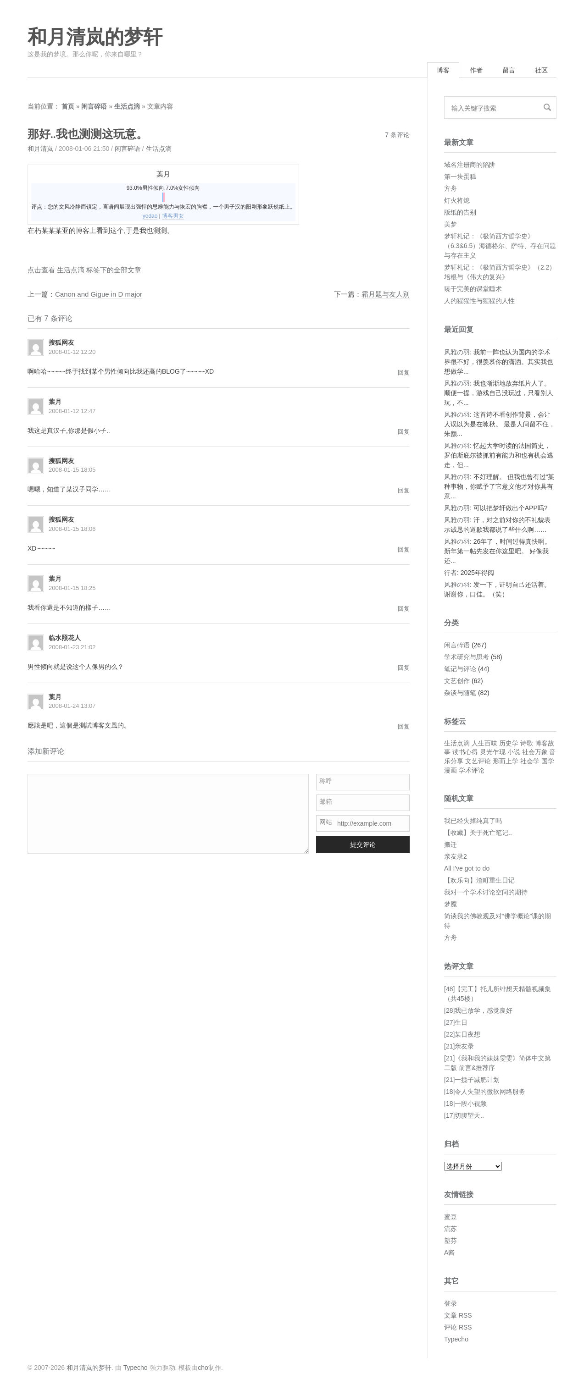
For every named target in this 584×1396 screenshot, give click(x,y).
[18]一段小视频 (465, 1103)
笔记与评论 (460, 669)
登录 (450, 1303)
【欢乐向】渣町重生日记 (479, 880)
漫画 (450, 770)
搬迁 (450, 844)
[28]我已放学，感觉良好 (478, 1010)
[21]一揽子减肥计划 (472, 1079)
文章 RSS (458, 1315)
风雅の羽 (457, 352)
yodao (150, 216)
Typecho (456, 1339)
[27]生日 (455, 1022)
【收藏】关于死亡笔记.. (478, 832)
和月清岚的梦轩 (95, 37)
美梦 (450, 224)
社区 (541, 70)
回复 (404, 372)
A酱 (449, 1252)
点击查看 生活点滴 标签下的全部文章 (84, 270)
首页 (67, 106)
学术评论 (471, 770)
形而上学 (505, 761)
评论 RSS (458, 1327)
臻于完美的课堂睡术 (473, 288)
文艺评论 (478, 761)
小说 (513, 752)
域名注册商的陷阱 (469, 164)
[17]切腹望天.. (464, 1115)
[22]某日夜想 (462, 1034)
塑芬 (450, 1240)
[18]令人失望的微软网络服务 (484, 1091)
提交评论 (363, 844)
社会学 (530, 761)
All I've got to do (466, 868)
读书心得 (465, 752)
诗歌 (526, 743)
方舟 (450, 188)
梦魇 (450, 904)
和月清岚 (40, 148)
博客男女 (173, 216)
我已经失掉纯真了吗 (473, 820)
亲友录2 (455, 856)
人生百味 (484, 743)
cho (203, 1367)
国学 (547, 761)
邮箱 (325, 801)
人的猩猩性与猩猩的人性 (479, 300)
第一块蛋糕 (460, 176)
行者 (450, 572)
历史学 (508, 743)
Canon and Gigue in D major (98, 294)
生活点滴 (127, 106)
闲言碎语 (94, 106)
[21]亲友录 (459, 1046)
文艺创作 (457, 680)
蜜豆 (450, 1216)
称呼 (325, 780)
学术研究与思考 (466, 657)
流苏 (450, 1228)
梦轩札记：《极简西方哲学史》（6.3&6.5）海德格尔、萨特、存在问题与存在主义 (500, 245)
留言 (508, 70)
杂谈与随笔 (460, 692)
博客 (443, 70)
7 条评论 (397, 134)
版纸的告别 (460, 212)
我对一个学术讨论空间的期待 (486, 892)
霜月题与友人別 (386, 294)
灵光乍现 (493, 752)
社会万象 (535, 752)
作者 (476, 70)
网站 (325, 822)
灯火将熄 (457, 200)
